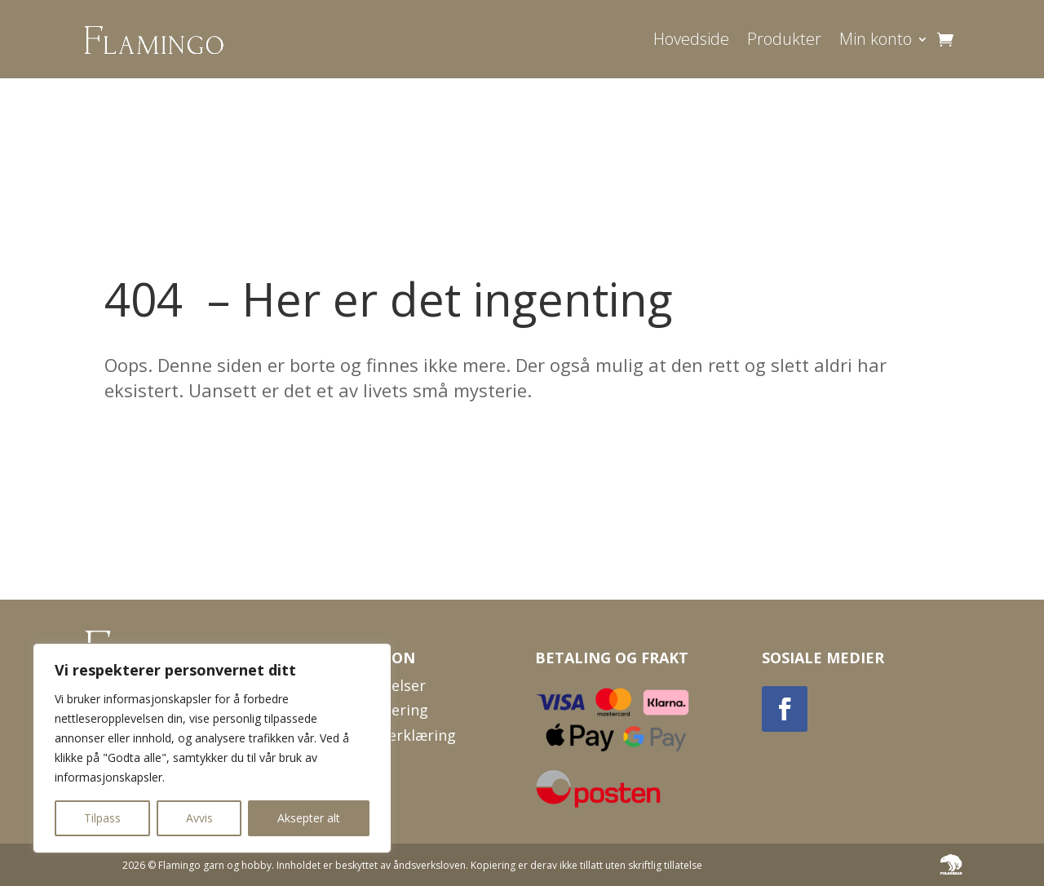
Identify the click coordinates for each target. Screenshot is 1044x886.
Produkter (784, 39)
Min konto (875, 39)
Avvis (199, 818)
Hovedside (691, 39)
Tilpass (102, 818)
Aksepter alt (308, 818)
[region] (212, 748)
